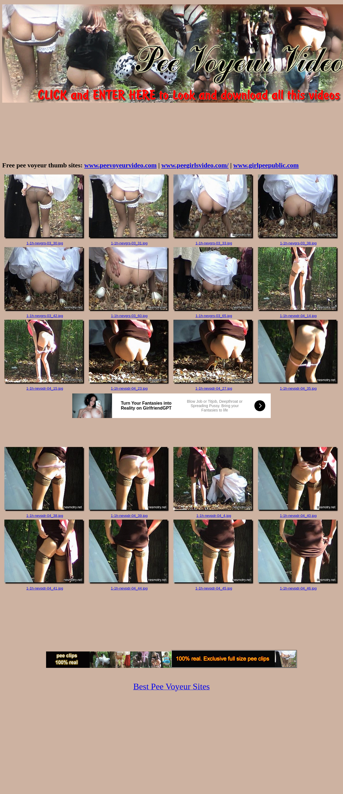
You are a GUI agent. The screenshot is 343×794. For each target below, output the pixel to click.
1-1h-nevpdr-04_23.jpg (129, 388)
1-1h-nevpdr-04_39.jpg (129, 516)
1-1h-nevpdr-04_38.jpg (44, 516)
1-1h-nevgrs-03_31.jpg (129, 243)
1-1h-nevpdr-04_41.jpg (44, 588)
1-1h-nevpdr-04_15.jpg (44, 388)
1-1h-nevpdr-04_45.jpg (213, 588)
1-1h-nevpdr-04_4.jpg (213, 516)
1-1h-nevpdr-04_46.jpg (298, 588)
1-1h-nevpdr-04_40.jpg (298, 516)
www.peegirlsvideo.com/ (195, 165)
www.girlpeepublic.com (266, 165)
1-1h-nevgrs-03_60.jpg (129, 316)
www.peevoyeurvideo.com (120, 165)
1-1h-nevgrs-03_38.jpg (298, 243)
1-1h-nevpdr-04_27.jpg (213, 388)
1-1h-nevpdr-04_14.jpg (298, 316)
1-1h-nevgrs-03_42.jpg (44, 316)
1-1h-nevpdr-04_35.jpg (298, 388)
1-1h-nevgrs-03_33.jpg (213, 243)
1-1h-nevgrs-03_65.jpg (213, 316)
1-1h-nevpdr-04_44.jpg (129, 588)
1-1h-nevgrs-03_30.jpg (44, 243)
